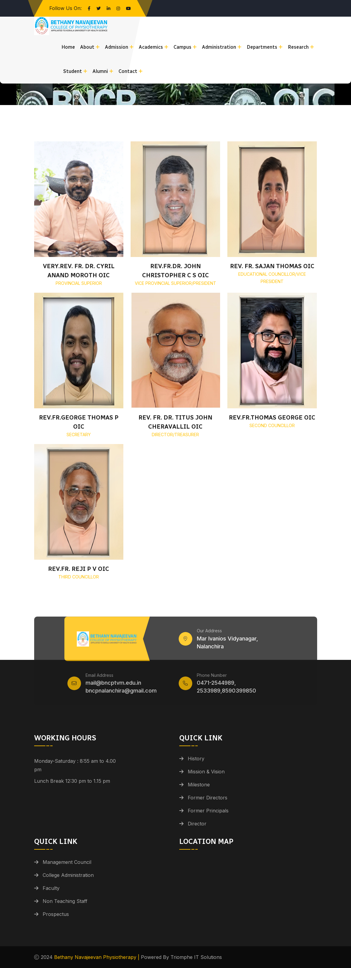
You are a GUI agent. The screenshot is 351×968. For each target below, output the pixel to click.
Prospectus (56, 914)
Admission (116, 47)
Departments (262, 47)
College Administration (68, 875)
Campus (182, 47)
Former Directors (207, 798)
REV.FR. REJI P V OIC (78, 568)
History (196, 759)
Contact (128, 71)
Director (197, 824)
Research (298, 47)
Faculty (51, 888)
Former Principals (208, 811)
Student (72, 71)
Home (68, 47)
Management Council (67, 862)
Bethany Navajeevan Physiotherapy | (97, 957)
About (87, 47)
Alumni (100, 71)
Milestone (199, 785)
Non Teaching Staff (65, 901)
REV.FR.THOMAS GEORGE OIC (272, 417)
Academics (151, 47)
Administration (219, 47)
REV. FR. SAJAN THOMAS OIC (272, 266)
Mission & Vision (206, 772)
